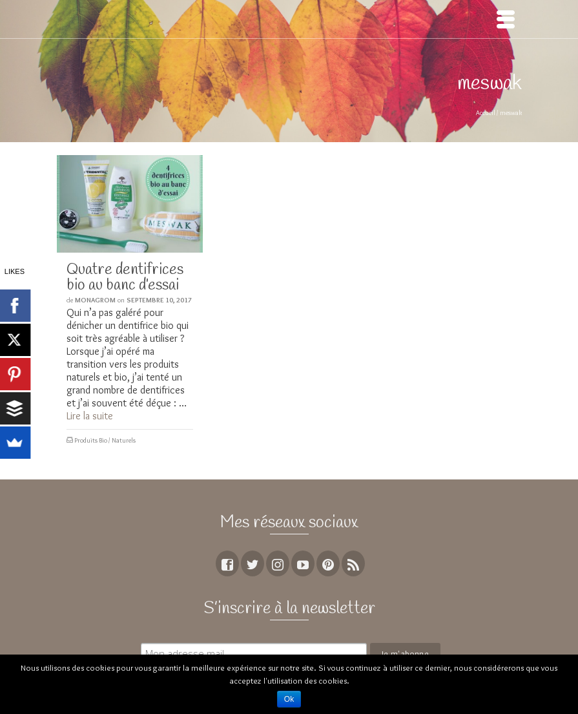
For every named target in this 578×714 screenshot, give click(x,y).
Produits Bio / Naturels (105, 440)
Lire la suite (90, 416)
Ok (289, 699)
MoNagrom (95, 299)
